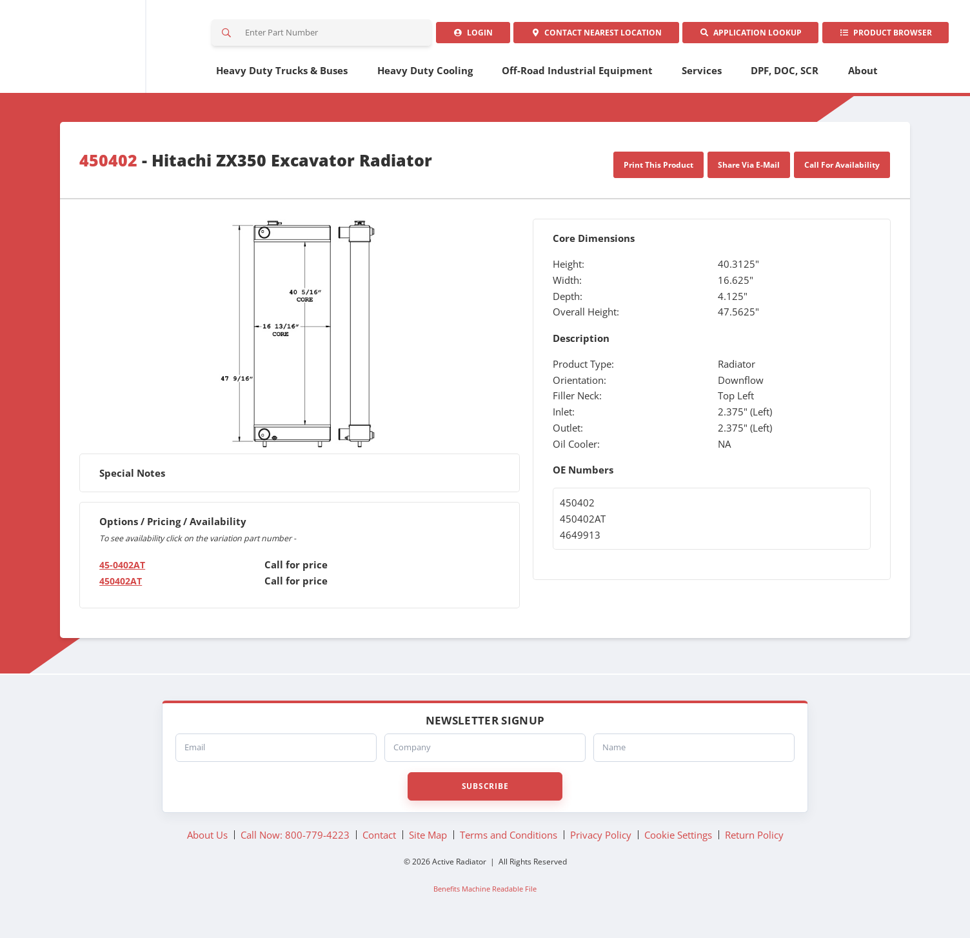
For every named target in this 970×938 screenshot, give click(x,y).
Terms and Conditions (508, 839)
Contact (585, 35)
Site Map (428, 839)
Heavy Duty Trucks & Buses (282, 75)
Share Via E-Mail (749, 170)
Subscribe (485, 790)
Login (459, 35)
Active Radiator (104, 48)
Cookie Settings (678, 839)
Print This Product (658, 170)
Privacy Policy (600, 839)
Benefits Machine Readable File (485, 893)
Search (228, 35)
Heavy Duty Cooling (425, 75)
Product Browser (883, 35)
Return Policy (754, 839)
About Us (207, 839)
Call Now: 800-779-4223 (295, 839)
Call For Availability (842, 170)
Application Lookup (744, 35)
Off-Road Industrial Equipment (577, 75)
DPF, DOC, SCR (784, 75)
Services (702, 75)
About (863, 75)
